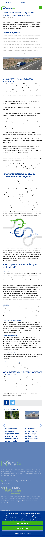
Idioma (22, 2)
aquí (13, 520)
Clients (8, 2)
